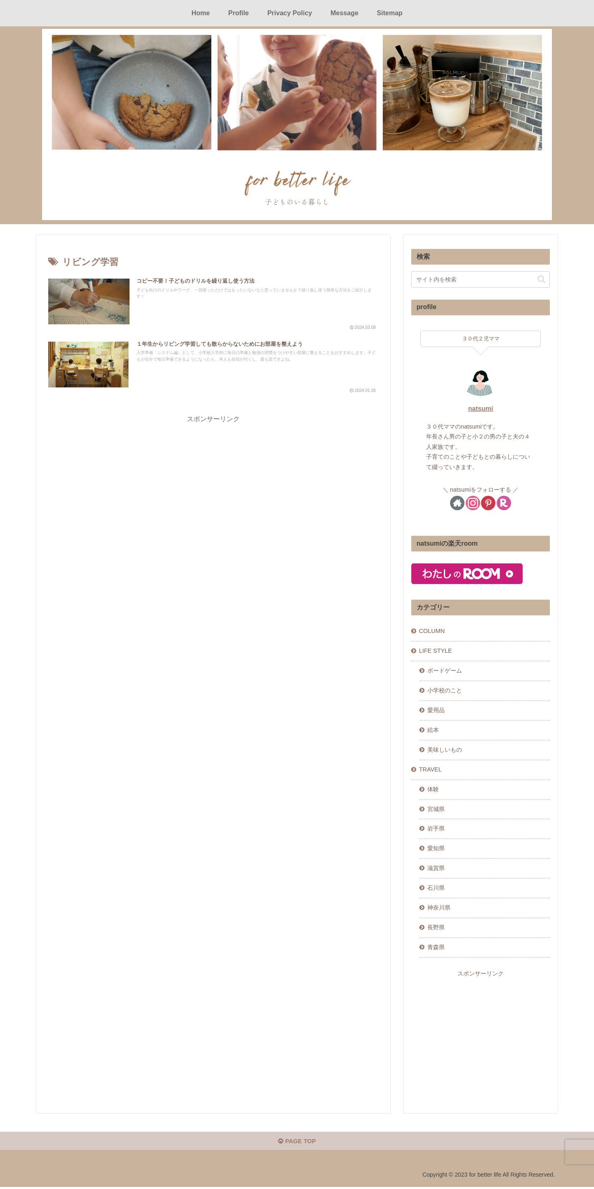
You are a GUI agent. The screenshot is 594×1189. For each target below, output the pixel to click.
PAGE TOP (297, 1142)
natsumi (480, 408)
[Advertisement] (213, 485)
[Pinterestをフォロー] (488, 502)
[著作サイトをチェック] (457, 502)
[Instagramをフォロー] (473, 502)
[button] (541, 279)
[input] (480, 279)
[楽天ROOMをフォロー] (504, 502)
